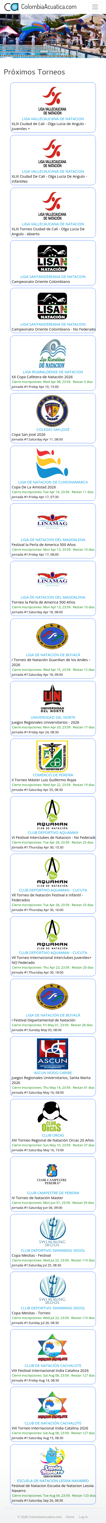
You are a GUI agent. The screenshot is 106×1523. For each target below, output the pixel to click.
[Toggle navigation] (95, 7)
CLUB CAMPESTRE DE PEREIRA (53, 1192)
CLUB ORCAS (53, 1135)
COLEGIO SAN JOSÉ (52, 429)
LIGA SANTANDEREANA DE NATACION (53, 276)
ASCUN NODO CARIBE (53, 1072)
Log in (83, 1517)
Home (70, 1517)
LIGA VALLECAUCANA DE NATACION (53, 118)
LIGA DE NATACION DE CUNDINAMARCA (53, 481)
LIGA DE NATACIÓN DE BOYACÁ (53, 654)
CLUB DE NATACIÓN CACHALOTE (53, 1365)
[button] (8, 36)
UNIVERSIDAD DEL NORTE (53, 717)
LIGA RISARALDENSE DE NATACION (53, 371)
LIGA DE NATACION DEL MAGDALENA (53, 539)
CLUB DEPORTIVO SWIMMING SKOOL (53, 1250)
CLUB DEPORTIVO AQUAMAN (53, 832)
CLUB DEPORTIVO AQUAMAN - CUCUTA (53, 889)
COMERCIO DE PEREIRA (53, 774)
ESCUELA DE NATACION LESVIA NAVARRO (53, 1480)
